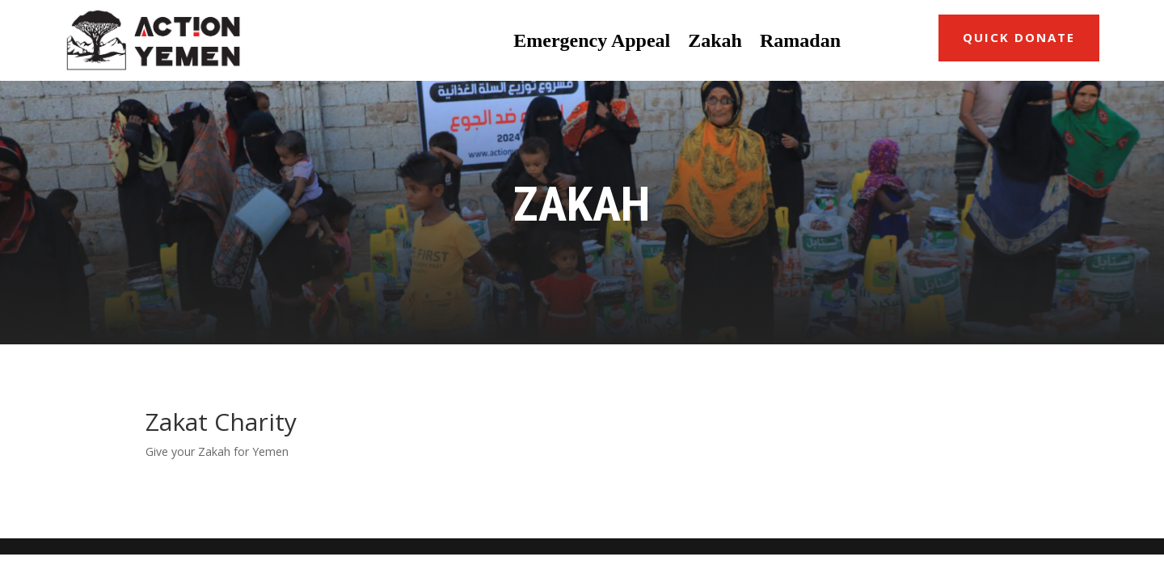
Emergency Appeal (591, 40)
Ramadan (800, 40)
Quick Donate (1019, 37)
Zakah (715, 40)
